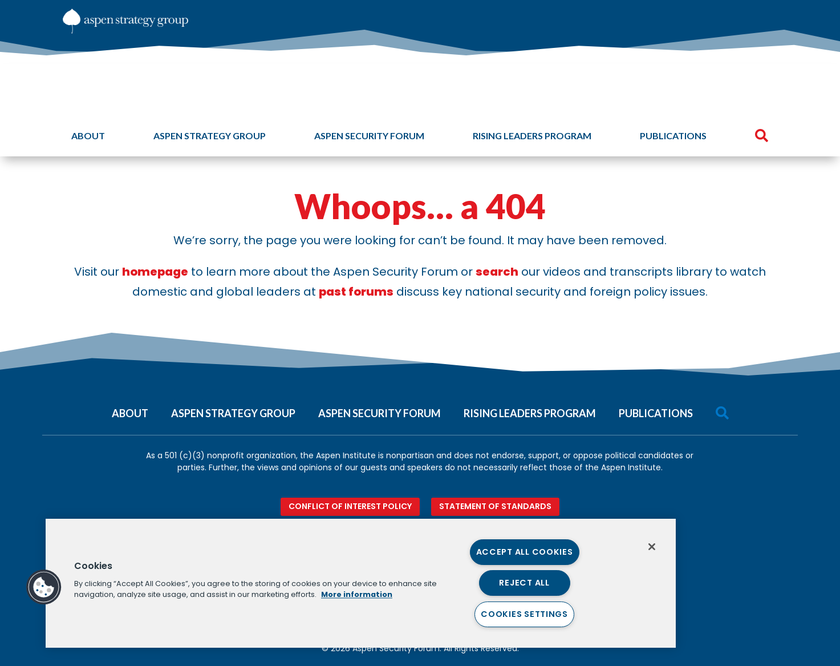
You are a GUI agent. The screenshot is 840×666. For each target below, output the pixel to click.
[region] (361, 583)
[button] (44, 587)
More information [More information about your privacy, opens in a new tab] (356, 594)
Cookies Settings (524, 614)
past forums (356, 292)
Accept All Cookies (524, 552)
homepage (155, 272)
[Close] (651, 546)
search (497, 272)
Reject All (524, 582)
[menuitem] (728, 17)
